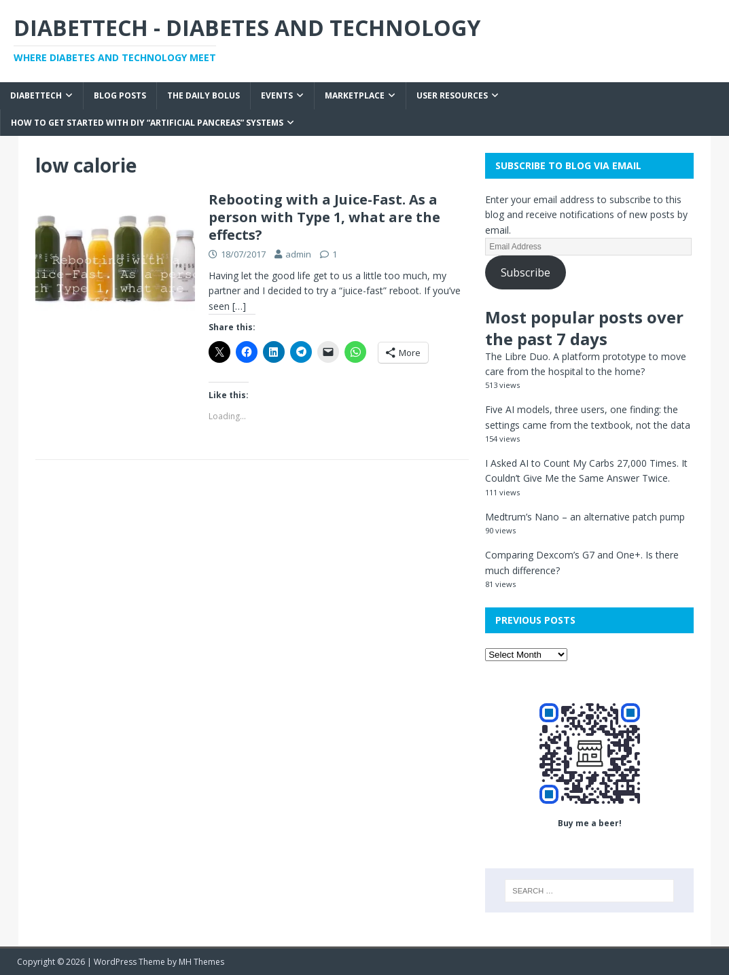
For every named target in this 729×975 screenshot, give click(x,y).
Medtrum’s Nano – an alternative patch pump (585, 516)
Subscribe (525, 272)
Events (277, 95)
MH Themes (201, 962)
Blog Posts (120, 95)
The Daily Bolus (203, 95)
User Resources (452, 95)
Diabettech (36, 95)
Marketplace (355, 95)
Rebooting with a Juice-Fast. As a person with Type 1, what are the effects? (324, 217)
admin (298, 254)
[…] (239, 306)
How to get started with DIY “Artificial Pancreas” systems (147, 122)
